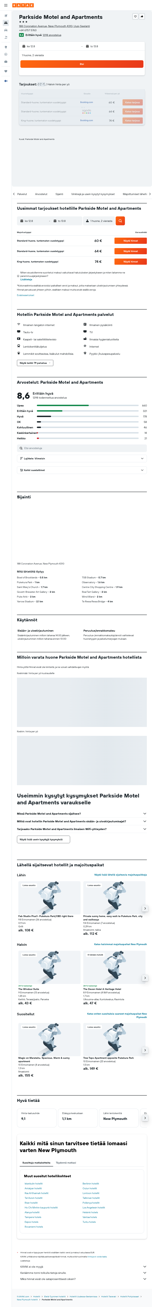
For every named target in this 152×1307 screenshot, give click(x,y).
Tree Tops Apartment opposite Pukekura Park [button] (108, 1001)
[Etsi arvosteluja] (85, 448)
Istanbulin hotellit (34, 1126)
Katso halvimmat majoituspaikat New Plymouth (120, 887)
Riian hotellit (31, 1145)
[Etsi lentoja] (5, 15)
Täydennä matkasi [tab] (66, 1105)
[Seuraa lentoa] (5, 54)
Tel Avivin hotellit (33, 1141)
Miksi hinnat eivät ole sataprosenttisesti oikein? (83, 1222)
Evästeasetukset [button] (25, 295)
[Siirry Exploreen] (5, 47)
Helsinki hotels (90, 1155)
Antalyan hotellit (33, 1131)
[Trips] (5, 71)
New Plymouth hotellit (27, 1242)
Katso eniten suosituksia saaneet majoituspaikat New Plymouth (117, 958)
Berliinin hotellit (91, 1126)
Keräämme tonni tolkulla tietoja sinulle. (83, 1216)
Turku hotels (89, 1165)
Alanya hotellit (32, 1155)
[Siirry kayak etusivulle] (23, 5)
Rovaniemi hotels (34, 1169)
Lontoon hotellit (91, 1136)
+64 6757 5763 (28, 30)
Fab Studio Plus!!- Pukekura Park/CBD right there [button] (45, 859)
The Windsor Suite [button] (28, 932)
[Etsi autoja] (5, 30)
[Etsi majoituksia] (5, 23)
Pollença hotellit (91, 1145)
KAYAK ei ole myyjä (83, 1210)
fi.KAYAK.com (23, 1239)
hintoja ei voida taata (97, 1199)
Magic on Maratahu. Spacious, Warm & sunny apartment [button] (44, 1003)
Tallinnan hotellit (91, 1141)
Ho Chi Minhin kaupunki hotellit (41, 1150)
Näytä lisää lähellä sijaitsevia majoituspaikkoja (120, 817)
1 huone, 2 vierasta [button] (33, 55)
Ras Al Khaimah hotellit (36, 1136)
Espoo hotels (31, 1165)
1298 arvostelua (52, 35)
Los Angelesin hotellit (94, 1150)
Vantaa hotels (90, 1160)
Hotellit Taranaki (108, 1239)
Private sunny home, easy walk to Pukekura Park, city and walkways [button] (112, 861)
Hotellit (36, 1239)
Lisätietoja (26, 279)
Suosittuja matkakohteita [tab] (36, 1105)
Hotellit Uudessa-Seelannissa (83, 1239)
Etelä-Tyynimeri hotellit (55, 1239)
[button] (6, 5)
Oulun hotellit (90, 1131)
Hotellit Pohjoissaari (129, 1239)
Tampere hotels (33, 1160)
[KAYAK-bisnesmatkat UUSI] (5, 61)
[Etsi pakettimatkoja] (5, 37)
